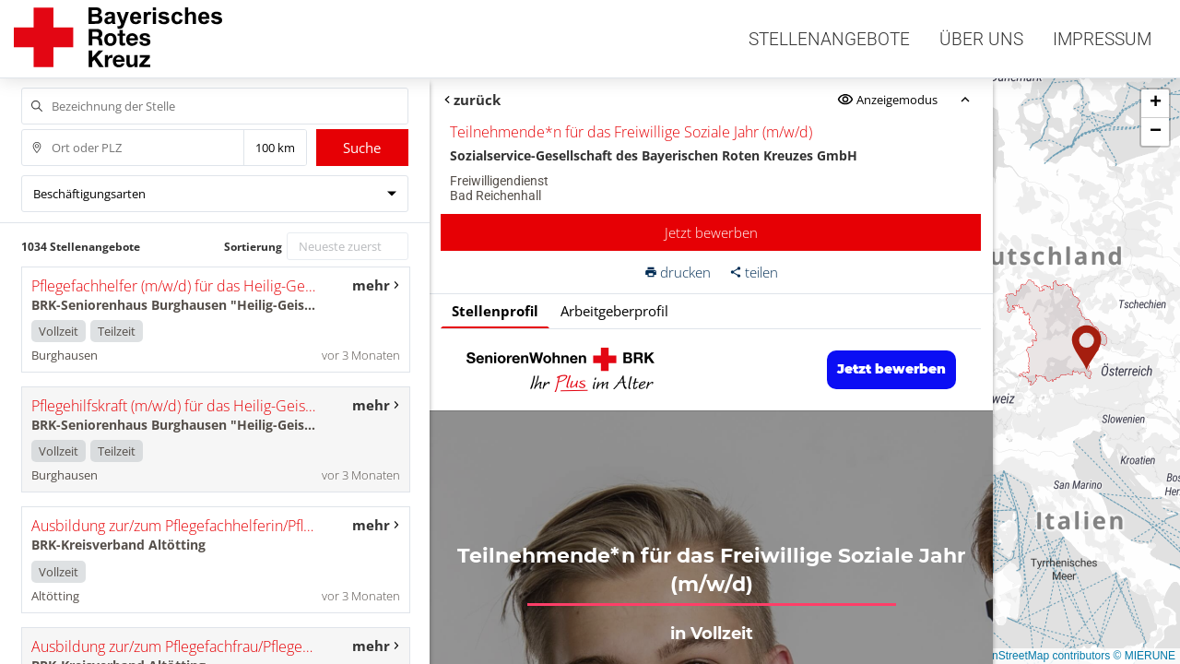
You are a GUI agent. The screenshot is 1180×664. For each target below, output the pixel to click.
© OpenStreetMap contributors (1035, 655)
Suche (362, 147)
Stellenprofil (495, 311)
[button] (1087, 348)
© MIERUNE (1144, 655)
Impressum (1102, 39)
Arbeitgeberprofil (614, 311)
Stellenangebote (829, 39)
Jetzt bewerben (711, 232)
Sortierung (253, 247)
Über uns (981, 39)
